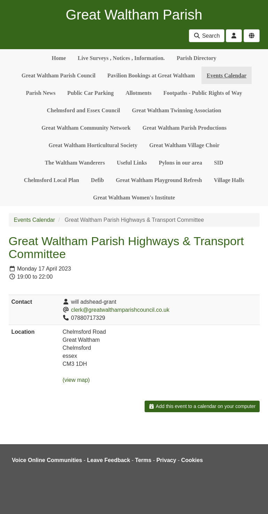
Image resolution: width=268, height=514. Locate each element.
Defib (97, 180)
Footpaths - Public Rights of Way (202, 93)
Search (206, 36)
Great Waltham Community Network (86, 128)
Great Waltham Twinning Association (176, 110)
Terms (143, 460)
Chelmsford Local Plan (51, 180)
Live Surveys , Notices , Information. (121, 58)
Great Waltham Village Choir (184, 145)
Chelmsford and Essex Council (83, 110)
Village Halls (229, 180)
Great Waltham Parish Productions (185, 128)
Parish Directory (196, 58)
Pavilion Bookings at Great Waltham (151, 75)
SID (218, 163)
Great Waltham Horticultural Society (92, 145)
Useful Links (132, 163)
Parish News (40, 93)
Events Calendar (226, 75)
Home (59, 58)
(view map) (76, 380)
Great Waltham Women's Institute (134, 198)
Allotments (138, 93)
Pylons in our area (180, 163)
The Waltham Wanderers (75, 163)
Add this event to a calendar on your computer (201, 406)
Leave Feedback (108, 460)
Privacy (166, 460)
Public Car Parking (90, 93)
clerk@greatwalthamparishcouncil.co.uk (120, 310)
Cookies (192, 460)
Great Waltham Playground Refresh (159, 180)
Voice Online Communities (47, 460)
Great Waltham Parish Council (58, 75)
